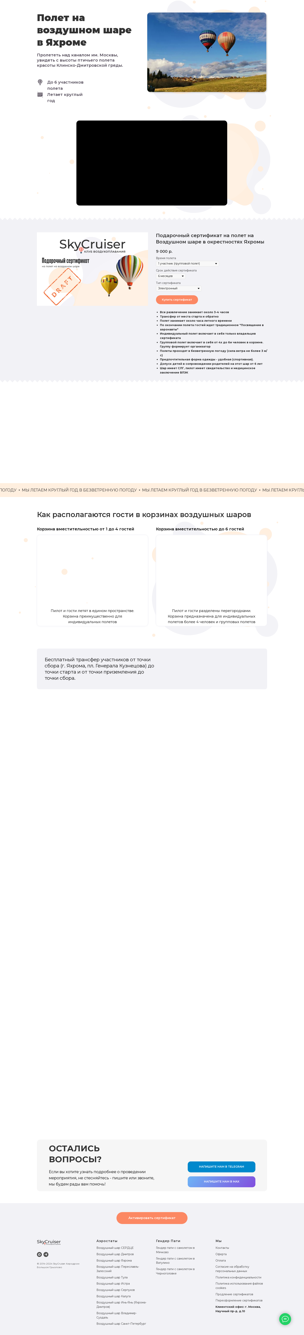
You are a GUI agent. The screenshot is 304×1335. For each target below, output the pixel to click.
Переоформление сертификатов (239, 1300)
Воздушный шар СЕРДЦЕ (115, 1248)
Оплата (220, 1260)
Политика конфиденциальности (238, 1277)
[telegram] (45, 1254)
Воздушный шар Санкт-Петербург (121, 1323)
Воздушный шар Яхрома (114, 1260)
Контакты (222, 1248)
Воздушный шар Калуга (113, 1296)
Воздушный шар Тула (112, 1277)
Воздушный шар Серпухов (115, 1290)
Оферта (221, 1254)
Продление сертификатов (234, 1294)
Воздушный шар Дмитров (115, 1254)
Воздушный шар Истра (113, 1283)
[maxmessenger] (39, 1254)
